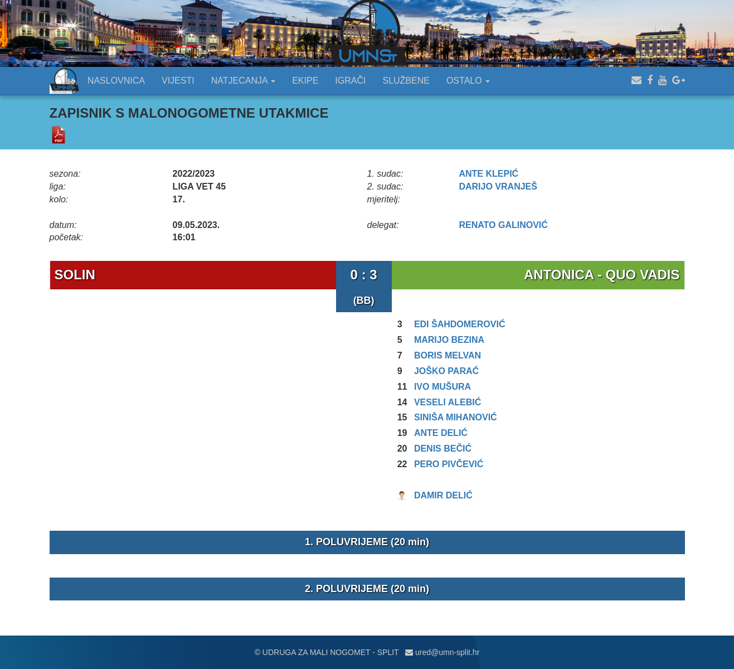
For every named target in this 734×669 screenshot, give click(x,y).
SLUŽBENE (405, 80)
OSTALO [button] (468, 80)
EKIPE (305, 80)
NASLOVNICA (116, 80)
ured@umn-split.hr (442, 652)
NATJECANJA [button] (243, 80)
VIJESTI (178, 80)
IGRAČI (350, 80)
